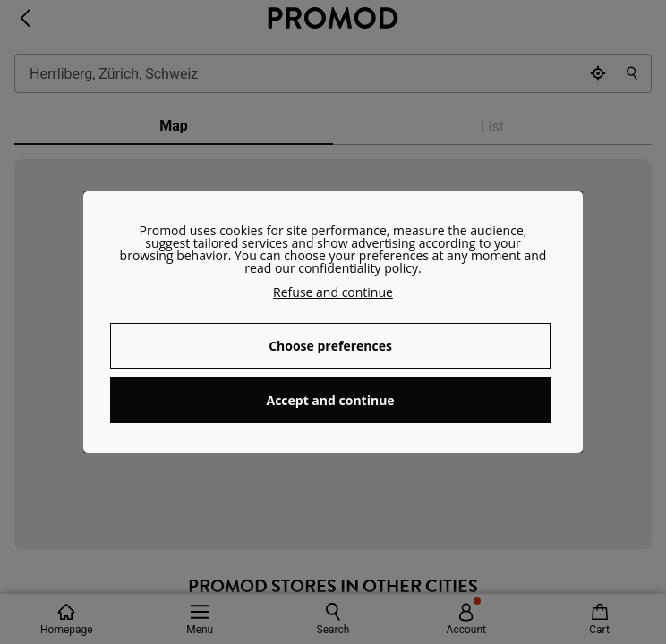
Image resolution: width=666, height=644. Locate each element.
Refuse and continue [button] (333, 292)
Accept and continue (330, 400)
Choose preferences (330, 345)
